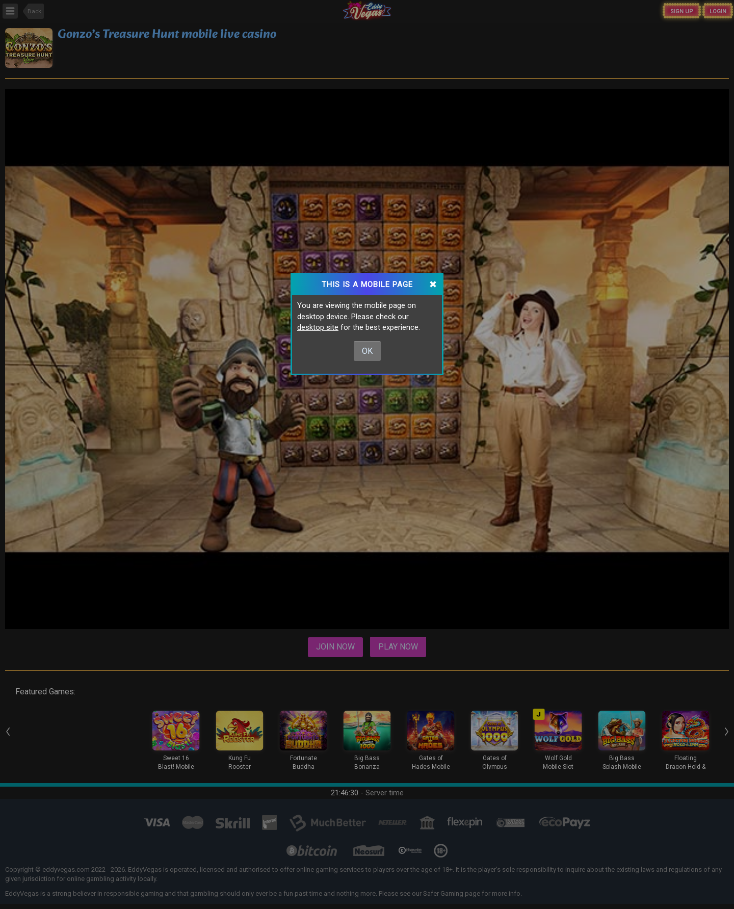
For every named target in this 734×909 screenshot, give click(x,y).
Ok (367, 351)
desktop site (317, 327)
